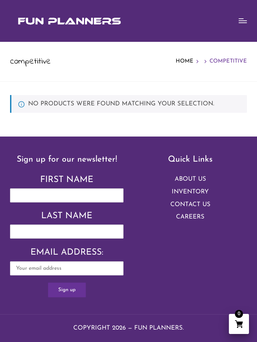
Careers (190, 217)
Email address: (66, 261)
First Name (66, 179)
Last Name (66, 216)
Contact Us (190, 204)
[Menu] (243, 20)
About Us (190, 179)
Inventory (190, 192)
